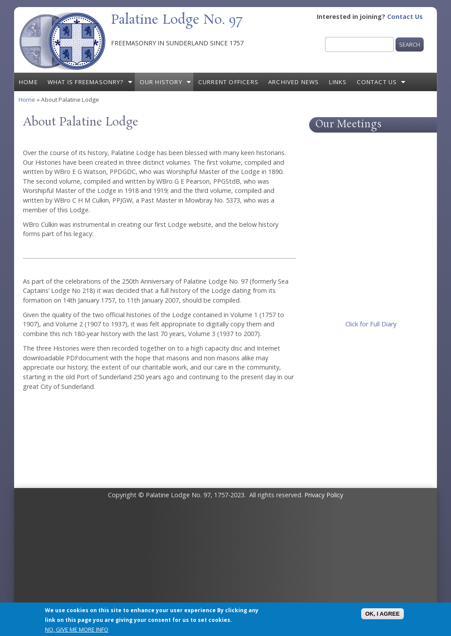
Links (338, 82)
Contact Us (405, 16)
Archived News (293, 82)
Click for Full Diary (370, 324)
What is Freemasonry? (86, 82)
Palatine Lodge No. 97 (176, 20)
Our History (161, 82)
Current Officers (228, 82)
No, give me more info (76, 629)
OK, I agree (382, 613)
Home (28, 82)
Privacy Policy (323, 495)
